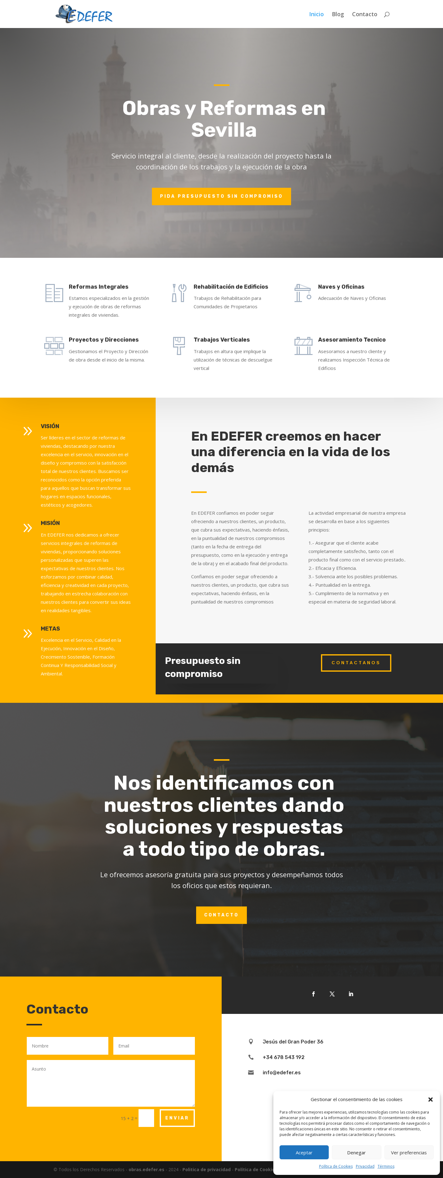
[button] (430, 1099)
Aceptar (304, 1152)
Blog (338, 15)
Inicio (316, 15)
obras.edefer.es (146, 1169)
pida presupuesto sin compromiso (221, 196)
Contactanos (356, 662)
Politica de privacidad (206, 1169)
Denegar (356, 1152)
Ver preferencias (409, 1152)
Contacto (364, 15)
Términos (386, 1166)
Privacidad (365, 1166)
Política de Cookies (336, 1166)
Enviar (177, 1118)
